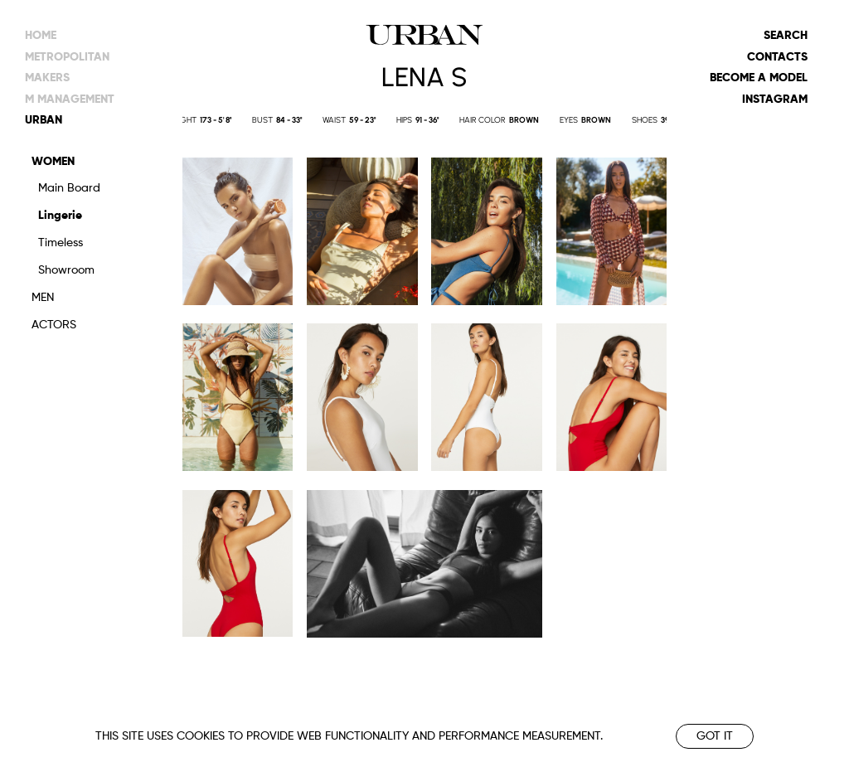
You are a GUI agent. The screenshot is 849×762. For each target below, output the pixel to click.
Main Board (69, 188)
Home (40, 35)
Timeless (60, 243)
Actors (54, 325)
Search (786, 35)
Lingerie (60, 215)
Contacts (777, 57)
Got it (714, 736)
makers (47, 78)
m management (69, 99)
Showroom (66, 270)
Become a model (759, 78)
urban (43, 120)
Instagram (775, 99)
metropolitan (67, 57)
